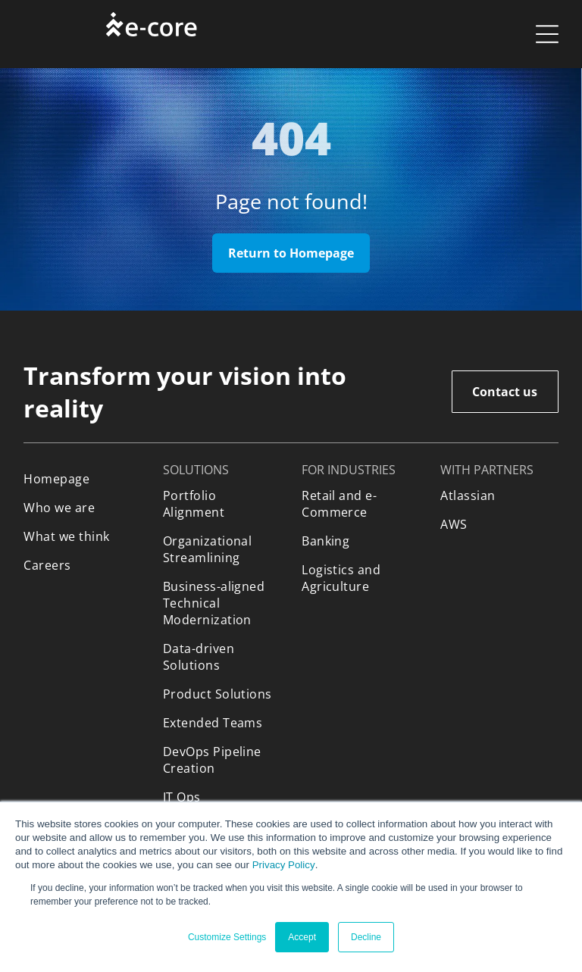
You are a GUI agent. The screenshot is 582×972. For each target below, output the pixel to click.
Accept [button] (302, 937)
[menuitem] (82, 478)
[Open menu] (547, 34)
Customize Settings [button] (227, 937)
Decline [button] (366, 937)
